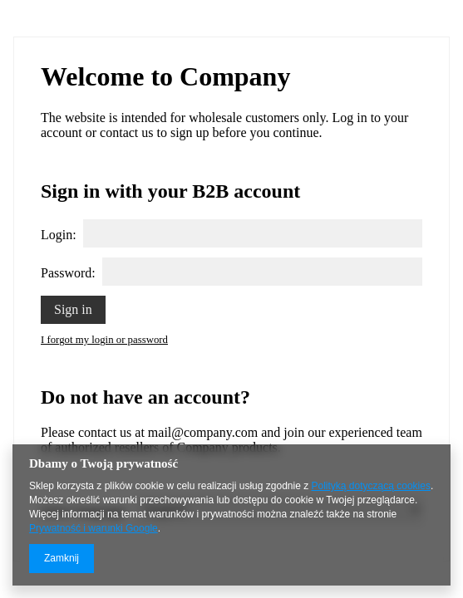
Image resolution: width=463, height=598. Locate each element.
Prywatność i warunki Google (93, 528)
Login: (58, 235)
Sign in (73, 309)
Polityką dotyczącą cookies (371, 486)
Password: (68, 273)
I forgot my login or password (104, 340)
